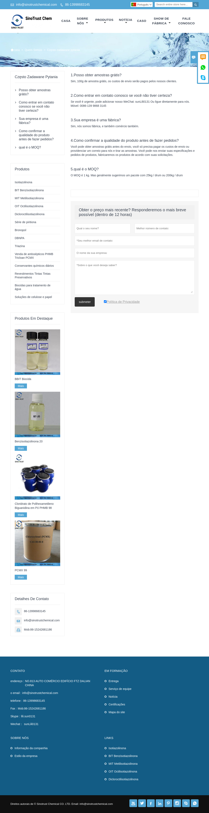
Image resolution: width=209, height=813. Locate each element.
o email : (15, 693)
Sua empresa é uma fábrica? (33, 121)
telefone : (16, 700)
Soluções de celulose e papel (33, 297)
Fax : (13, 708)
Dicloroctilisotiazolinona (29, 214)
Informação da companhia (31, 748)
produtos (104, 21)
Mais (21, 386)
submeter (85, 302)
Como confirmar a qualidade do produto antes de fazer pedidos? (36, 135)
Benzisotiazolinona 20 (28, 441)
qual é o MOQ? (30, 147)
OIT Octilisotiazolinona (29, 206)
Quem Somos (33, 50)
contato (17, 670)
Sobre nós (82, 21)
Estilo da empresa (25, 756)
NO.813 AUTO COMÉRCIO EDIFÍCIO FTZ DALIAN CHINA (57, 683)
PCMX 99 (21, 570)
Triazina (20, 246)
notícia (125, 21)
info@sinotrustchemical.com (36, 4)
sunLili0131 (31, 724)
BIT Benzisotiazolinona (29, 190)
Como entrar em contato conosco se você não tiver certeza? (36, 106)
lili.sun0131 (28, 716)
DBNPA (19, 238)
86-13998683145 (77, 4)
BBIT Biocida (23, 379)
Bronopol (20, 230)
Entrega (114, 681)
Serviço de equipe (120, 688)
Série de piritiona (25, 222)
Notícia (113, 696)
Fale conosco (186, 21)
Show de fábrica (161, 21)
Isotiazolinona (23, 182)
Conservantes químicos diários (34, 265)
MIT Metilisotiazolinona (29, 198)
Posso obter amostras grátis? (35, 92)
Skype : (15, 716)
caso (141, 20)
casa (66, 20)
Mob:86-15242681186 (38, 629)
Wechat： (16, 724)
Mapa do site (117, 712)
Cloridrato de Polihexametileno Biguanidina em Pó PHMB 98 (34, 505)
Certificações (117, 704)
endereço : (17, 681)
